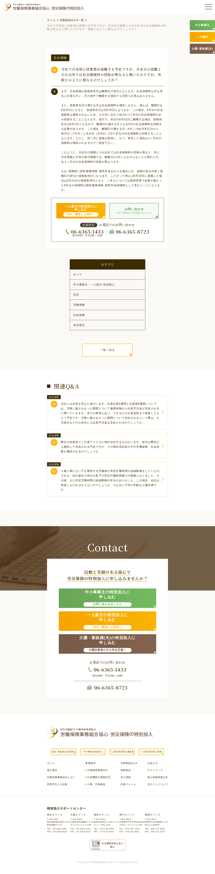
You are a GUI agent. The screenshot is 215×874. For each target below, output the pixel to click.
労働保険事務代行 (97, 770)
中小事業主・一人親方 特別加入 (94, 284)
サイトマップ (155, 770)
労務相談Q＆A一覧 (71, 20)
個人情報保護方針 (157, 777)
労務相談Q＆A (129, 763)
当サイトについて (157, 784)
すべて (77, 274)
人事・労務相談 (96, 784)
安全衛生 (79, 325)
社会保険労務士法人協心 (112, 845)
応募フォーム (128, 784)
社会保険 (79, 315)
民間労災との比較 (57, 784)
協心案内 (52, 770)
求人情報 (126, 777)
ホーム (51, 20)
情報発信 (126, 770)
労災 (76, 294)
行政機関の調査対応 (99, 777)
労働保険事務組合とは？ (61, 777)
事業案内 (90, 763)
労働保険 (79, 304)
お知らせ (152, 763)
